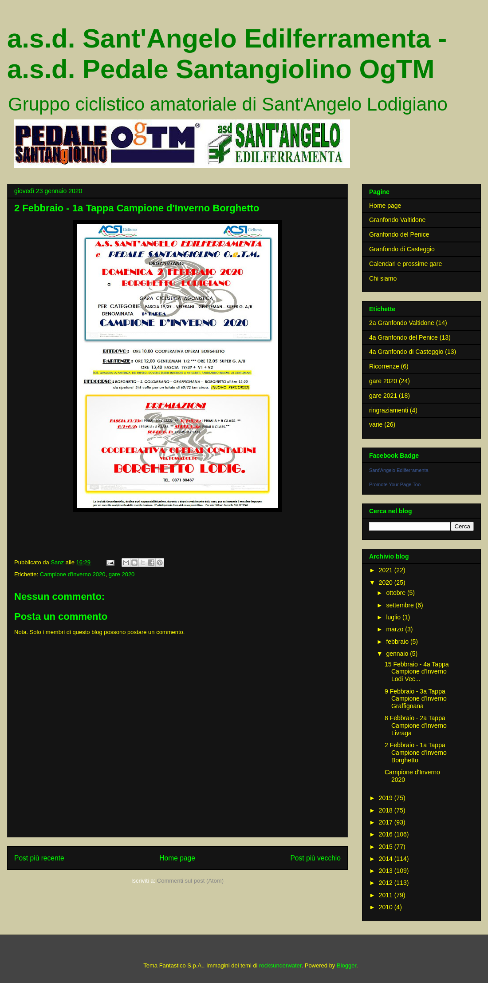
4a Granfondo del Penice (403, 337)
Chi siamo (383, 278)
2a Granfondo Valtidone (401, 322)
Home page (177, 858)
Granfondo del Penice (399, 234)
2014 (386, 858)
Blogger (346, 965)
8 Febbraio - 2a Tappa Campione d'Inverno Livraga (416, 725)
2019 (386, 797)
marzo (395, 629)
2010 (386, 907)
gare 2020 (122, 574)
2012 (386, 882)
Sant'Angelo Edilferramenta (399, 470)
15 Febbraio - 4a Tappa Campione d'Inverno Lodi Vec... (417, 672)
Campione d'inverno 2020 (73, 574)
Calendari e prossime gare (405, 263)
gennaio (398, 653)
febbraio (398, 641)
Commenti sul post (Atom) (190, 880)
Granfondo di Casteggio (402, 249)
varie (375, 424)
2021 (386, 570)
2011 (386, 895)
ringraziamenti (388, 410)
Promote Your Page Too (395, 484)
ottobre (396, 592)
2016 (386, 834)
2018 (386, 810)
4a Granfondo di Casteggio (406, 351)
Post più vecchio (315, 858)
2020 (386, 582)
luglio (394, 617)
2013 (386, 870)
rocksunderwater (280, 965)
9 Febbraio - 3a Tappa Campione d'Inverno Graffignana (416, 699)
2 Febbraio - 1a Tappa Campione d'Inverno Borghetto (416, 752)
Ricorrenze (384, 366)
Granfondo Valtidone (397, 219)
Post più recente (39, 858)
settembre (400, 605)
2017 (386, 822)
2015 (386, 846)
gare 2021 (383, 395)
